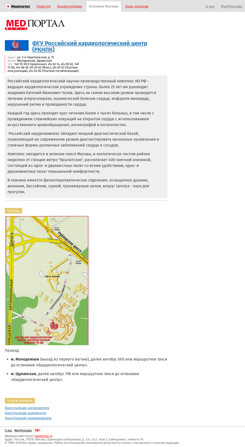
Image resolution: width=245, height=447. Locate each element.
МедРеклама (231, 6)
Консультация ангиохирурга (27, 408)
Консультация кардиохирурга (28, 418)
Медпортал (20, 6)
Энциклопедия (69, 6)
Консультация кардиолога (25, 413)
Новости (43, 6)
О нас (210, 6)
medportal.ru (43, 436)
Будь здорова (136, 6)
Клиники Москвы (103, 6)
